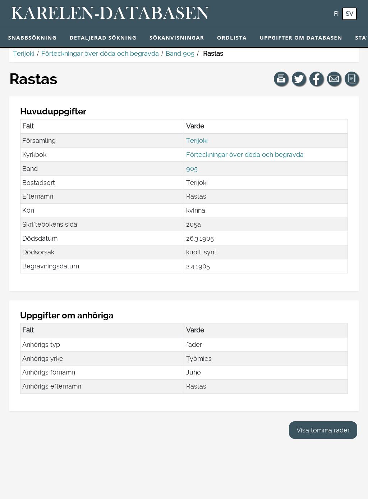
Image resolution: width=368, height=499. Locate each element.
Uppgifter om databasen (300, 37)
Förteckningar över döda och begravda (100, 53)
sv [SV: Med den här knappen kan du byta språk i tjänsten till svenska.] (349, 13)
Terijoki (23, 53)
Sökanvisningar (177, 37)
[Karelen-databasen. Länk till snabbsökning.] (110, 14)
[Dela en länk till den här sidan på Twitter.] (299, 79)
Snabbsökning (32, 37)
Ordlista (232, 37)
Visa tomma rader (323, 430)
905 (192, 168)
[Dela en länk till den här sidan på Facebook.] (316, 79)
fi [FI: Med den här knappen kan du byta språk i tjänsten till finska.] (336, 13)
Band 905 (180, 53)
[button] (281, 79)
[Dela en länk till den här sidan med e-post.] (334, 79)
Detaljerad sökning (102, 37)
